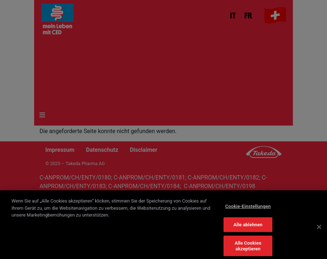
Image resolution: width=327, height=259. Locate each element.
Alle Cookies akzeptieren (248, 248)
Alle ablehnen (248, 227)
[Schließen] (319, 229)
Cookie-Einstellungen (248, 209)
